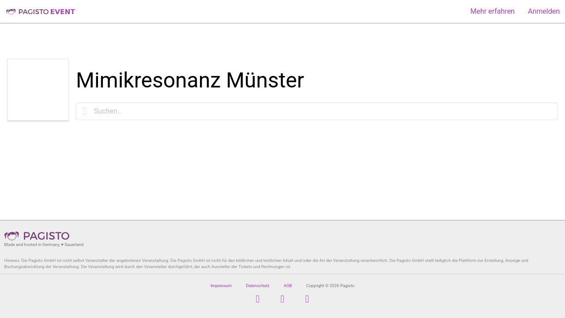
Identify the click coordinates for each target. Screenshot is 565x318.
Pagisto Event (40, 11)
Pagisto (39, 235)
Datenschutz (257, 285)
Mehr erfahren (493, 11)
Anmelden (544, 11)
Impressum (221, 285)
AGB (288, 285)
